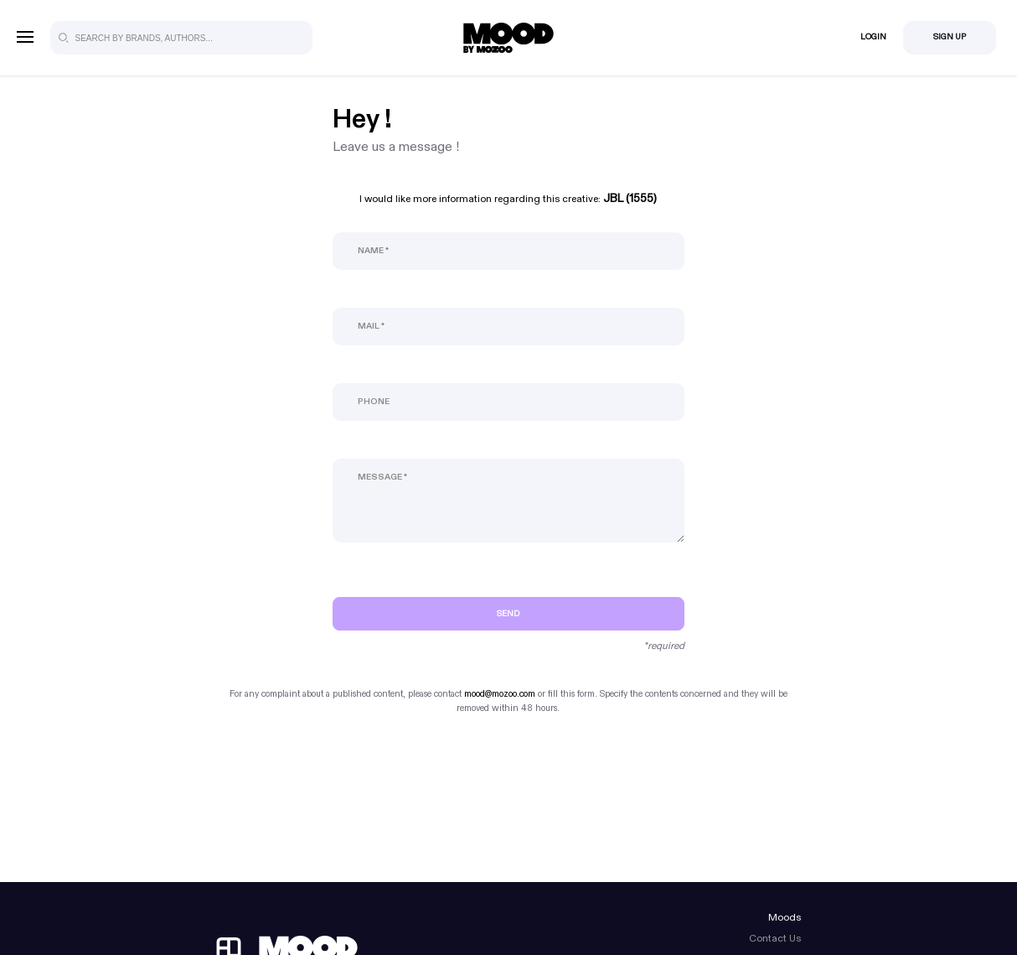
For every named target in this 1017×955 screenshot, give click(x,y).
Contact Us (775, 938)
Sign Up (949, 37)
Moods (784, 917)
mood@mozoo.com (499, 694)
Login (873, 37)
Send (508, 614)
